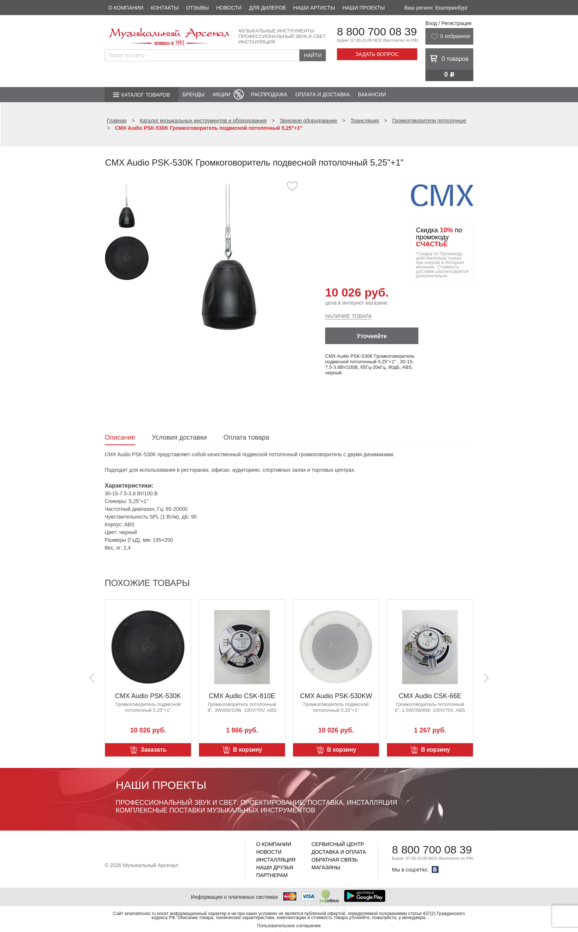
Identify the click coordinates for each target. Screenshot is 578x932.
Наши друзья (274, 867)
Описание (120, 437)
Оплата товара (246, 437)
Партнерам (272, 875)
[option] (229, 256)
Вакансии (372, 94)
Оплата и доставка (322, 94)
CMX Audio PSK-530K (148, 696)
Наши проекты (363, 8)
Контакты (165, 8)
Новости (228, 8)
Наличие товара (348, 316)
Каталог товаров (145, 95)
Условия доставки (179, 437)
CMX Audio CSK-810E (242, 696)
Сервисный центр (337, 844)
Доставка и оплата (338, 852)
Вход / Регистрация (448, 23)
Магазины (325, 867)
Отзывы (197, 8)
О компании (125, 8)
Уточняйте (372, 336)
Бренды (193, 94)
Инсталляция (276, 860)
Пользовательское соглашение (289, 925)
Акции (221, 94)
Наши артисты (314, 8)
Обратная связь (334, 860)
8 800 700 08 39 (377, 31)
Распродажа (269, 94)
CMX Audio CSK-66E (429, 696)
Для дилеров (267, 8)
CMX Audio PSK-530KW (336, 696)
